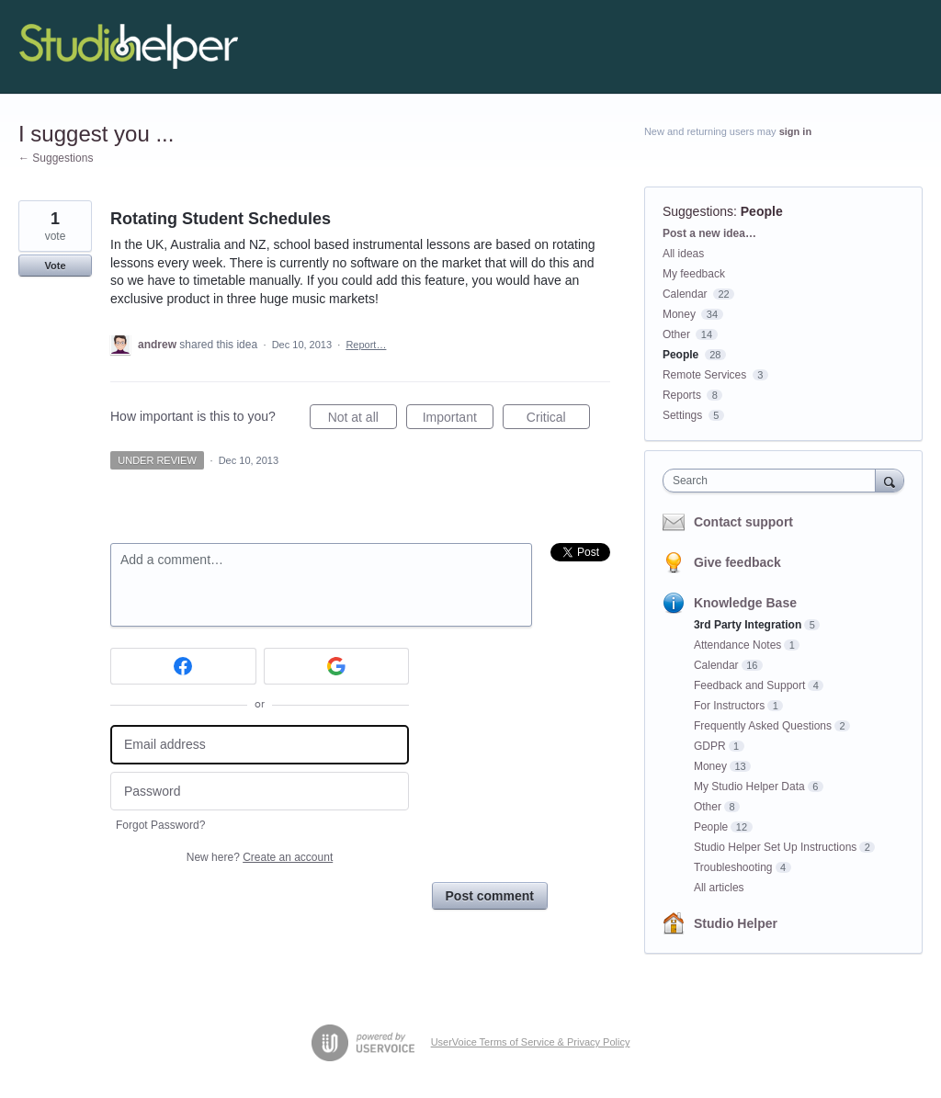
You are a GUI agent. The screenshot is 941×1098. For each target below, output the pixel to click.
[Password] (259, 791)
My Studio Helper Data (749, 786)
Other (676, 334)
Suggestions (698, 211)
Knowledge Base (745, 602)
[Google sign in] (337, 666)
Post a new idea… (709, 233)
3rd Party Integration (747, 624)
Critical (558, 420)
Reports (682, 395)
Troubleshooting (733, 867)
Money (679, 314)
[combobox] (773, 480)
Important (458, 420)
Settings (682, 415)
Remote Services (704, 374)
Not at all (362, 420)
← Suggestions (55, 158)
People (762, 211)
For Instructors (729, 705)
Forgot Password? (160, 825)
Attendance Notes (737, 645)
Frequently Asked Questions (763, 725)
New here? (260, 857)
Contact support (743, 521)
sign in (795, 131)
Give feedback (737, 562)
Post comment (490, 896)
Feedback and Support (749, 685)
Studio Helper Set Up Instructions (775, 847)
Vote (54, 265)
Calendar (685, 294)
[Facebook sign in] (183, 666)
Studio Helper (735, 923)
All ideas (683, 253)
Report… (366, 344)
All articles (719, 887)
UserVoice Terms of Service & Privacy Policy (530, 1041)
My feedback (694, 273)
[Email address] (259, 744)
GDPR (710, 746)
